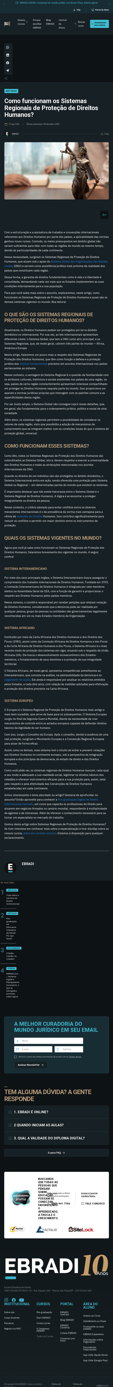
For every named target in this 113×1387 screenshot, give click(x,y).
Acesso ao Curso (91, 1316)
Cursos (43, 1304)
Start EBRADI (43, 1318)
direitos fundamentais (33, 364)
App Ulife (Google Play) (95, 1360)
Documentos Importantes (89, 1348)
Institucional (17, 1304)
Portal (66, 1304)
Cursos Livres (43, 1323)
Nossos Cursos (21, 22)
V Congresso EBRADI (43, 1330)
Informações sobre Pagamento (93, 1341)
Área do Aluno (90, 1305)
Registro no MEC (12, 1329)
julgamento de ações (17, 680)
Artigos (11, 91)
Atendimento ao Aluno (94, 1321)
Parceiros (9, 1323)
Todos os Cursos (45, 1336)
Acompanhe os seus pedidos (93, 1328)
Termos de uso (75, 1057)
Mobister (105, 1386)
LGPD (99, 1386)
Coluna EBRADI (68, 1333)
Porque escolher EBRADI (37, 24)
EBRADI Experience (93, 1334)
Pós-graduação (44, 1312)
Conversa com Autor (67, 1339)
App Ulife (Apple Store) (95, 1355)
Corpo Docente (12, 1318)
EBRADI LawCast (64, 1313)
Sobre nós (9, 1312)
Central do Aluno (63, 24)
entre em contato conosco (39, 833)
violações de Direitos (29, 516)
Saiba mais (52, 1193)
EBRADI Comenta (65, 1326)
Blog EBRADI (50, 22)
